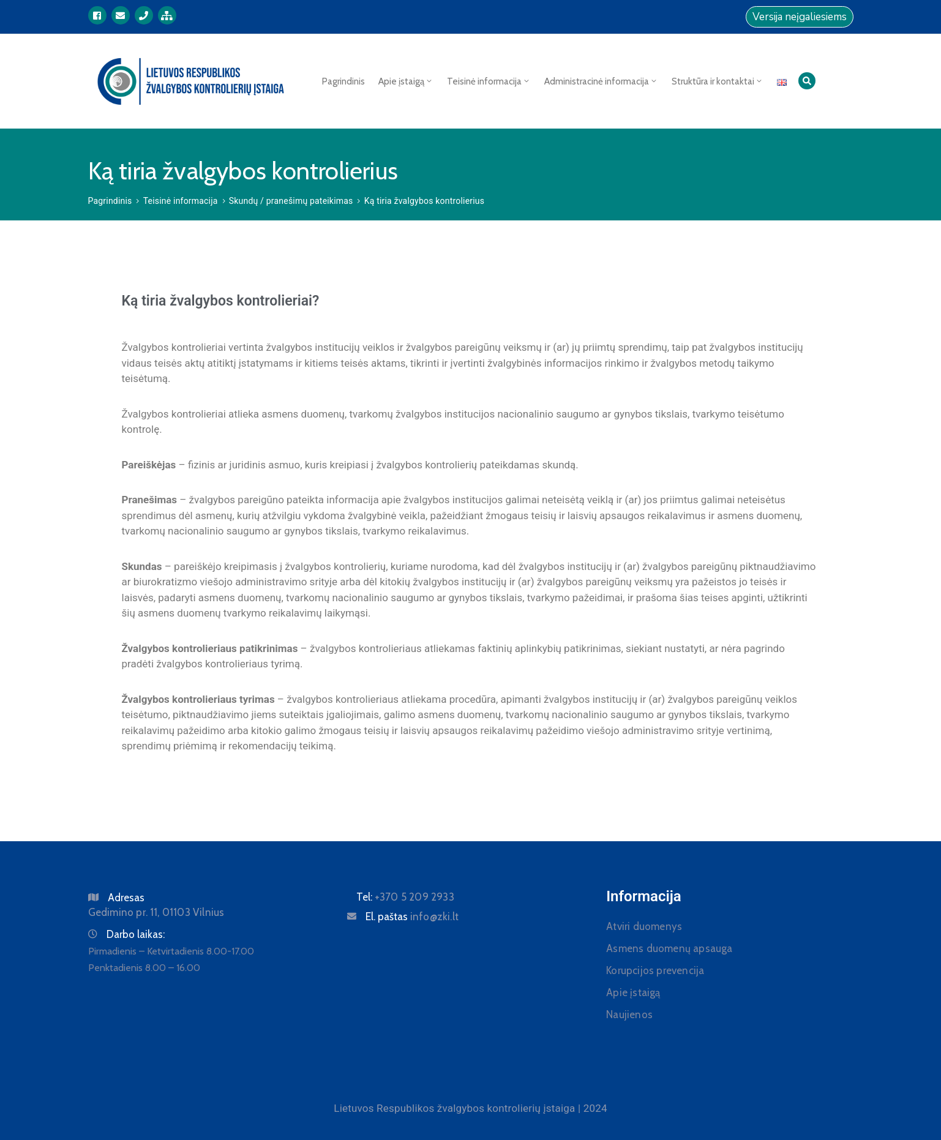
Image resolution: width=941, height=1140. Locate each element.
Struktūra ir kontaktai (717, 81)
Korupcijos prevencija (655, 970)
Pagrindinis (343, 81)
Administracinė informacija (601, 81)
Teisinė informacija (489, 81)
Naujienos (629, 1014)
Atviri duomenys (644, 926)
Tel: (405, 897)
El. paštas (412, 916)
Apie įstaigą (405, 81)
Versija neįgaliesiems (799, 17)
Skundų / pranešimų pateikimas (291, 201)
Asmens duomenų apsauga (669, 948)
